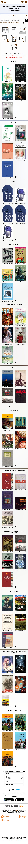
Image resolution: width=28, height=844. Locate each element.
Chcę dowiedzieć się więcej (7, 839)
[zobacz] (21, 53)
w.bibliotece (13, 810)
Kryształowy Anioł (8, 779)
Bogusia (6, 776)
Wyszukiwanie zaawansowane (7, 22)
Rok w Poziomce (8, 777)
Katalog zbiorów (13, 15)
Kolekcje (17, 22)
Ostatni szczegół (8, 778)
